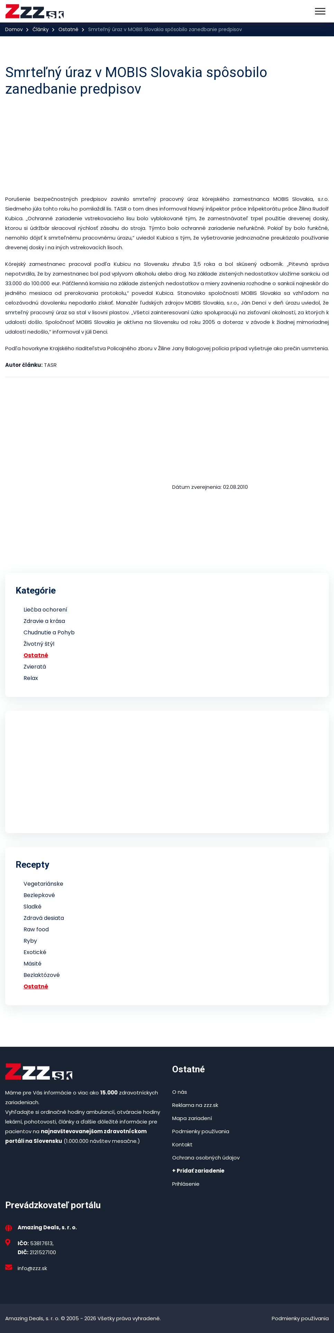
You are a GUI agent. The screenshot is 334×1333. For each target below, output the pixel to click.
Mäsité (32, 964)
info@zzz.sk (32, 1268)
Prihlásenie (186, 1183)
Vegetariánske (43, 884)
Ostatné (68, 29)
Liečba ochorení (45, 610)
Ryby (30, 941)
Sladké (32, 907)
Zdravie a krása (44, 621)
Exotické (35, 952)
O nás (179, 1092)
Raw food (36, 929)
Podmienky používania (200, 1131)
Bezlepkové (39, 895)
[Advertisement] (167, 145)
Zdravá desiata (44, 918)
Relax (31, 678)
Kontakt (182, 1144)
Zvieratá (35, 667)
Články (41, 29)
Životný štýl (39, 644)
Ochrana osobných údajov (206, 1157)
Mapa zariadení (192, 1118)
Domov (14, 29)
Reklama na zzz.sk (195, 1105)
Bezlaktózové (42, 975)
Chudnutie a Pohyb (49, 632)
